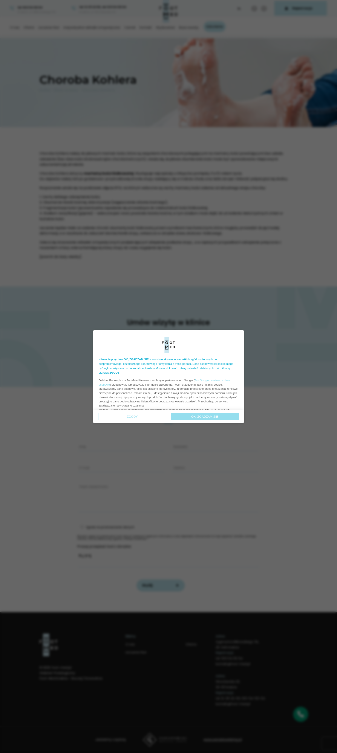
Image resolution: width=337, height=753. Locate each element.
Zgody (132, 416)
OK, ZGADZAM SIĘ (204, 416)
